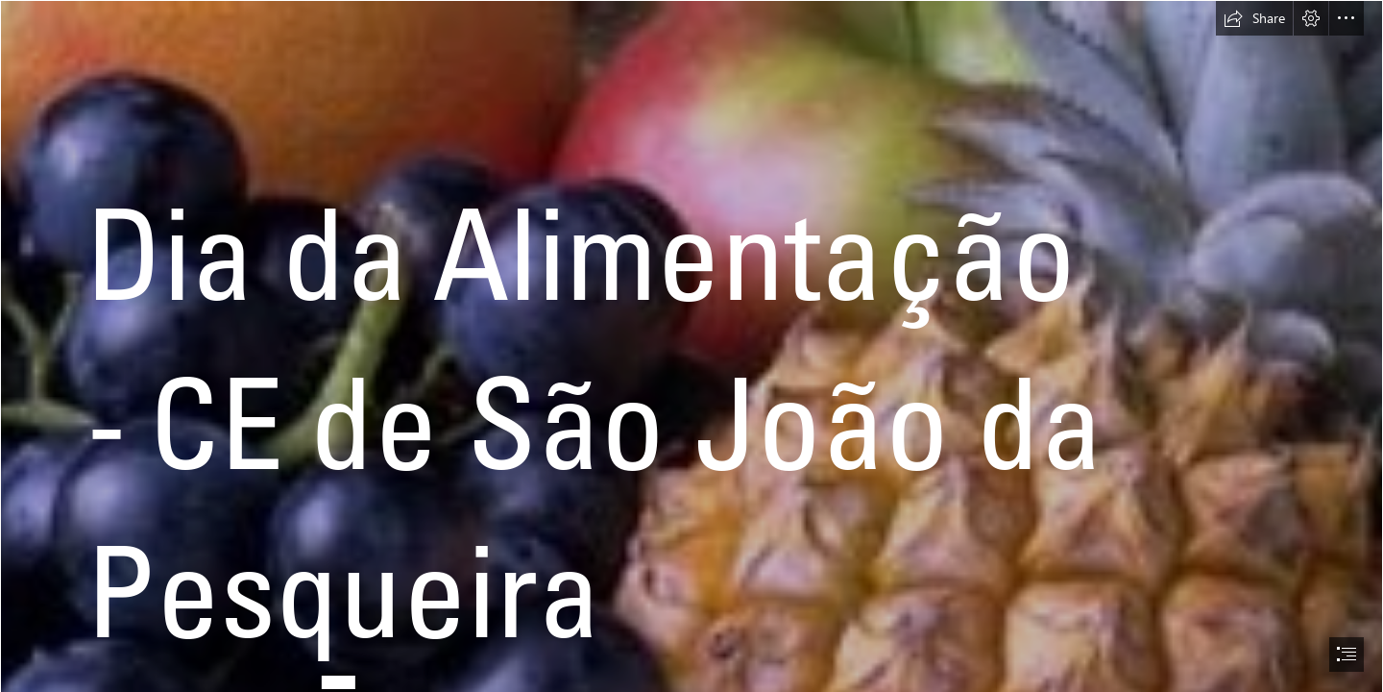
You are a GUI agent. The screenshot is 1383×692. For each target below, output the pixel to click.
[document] (691, 346)
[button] (1254, 18)
